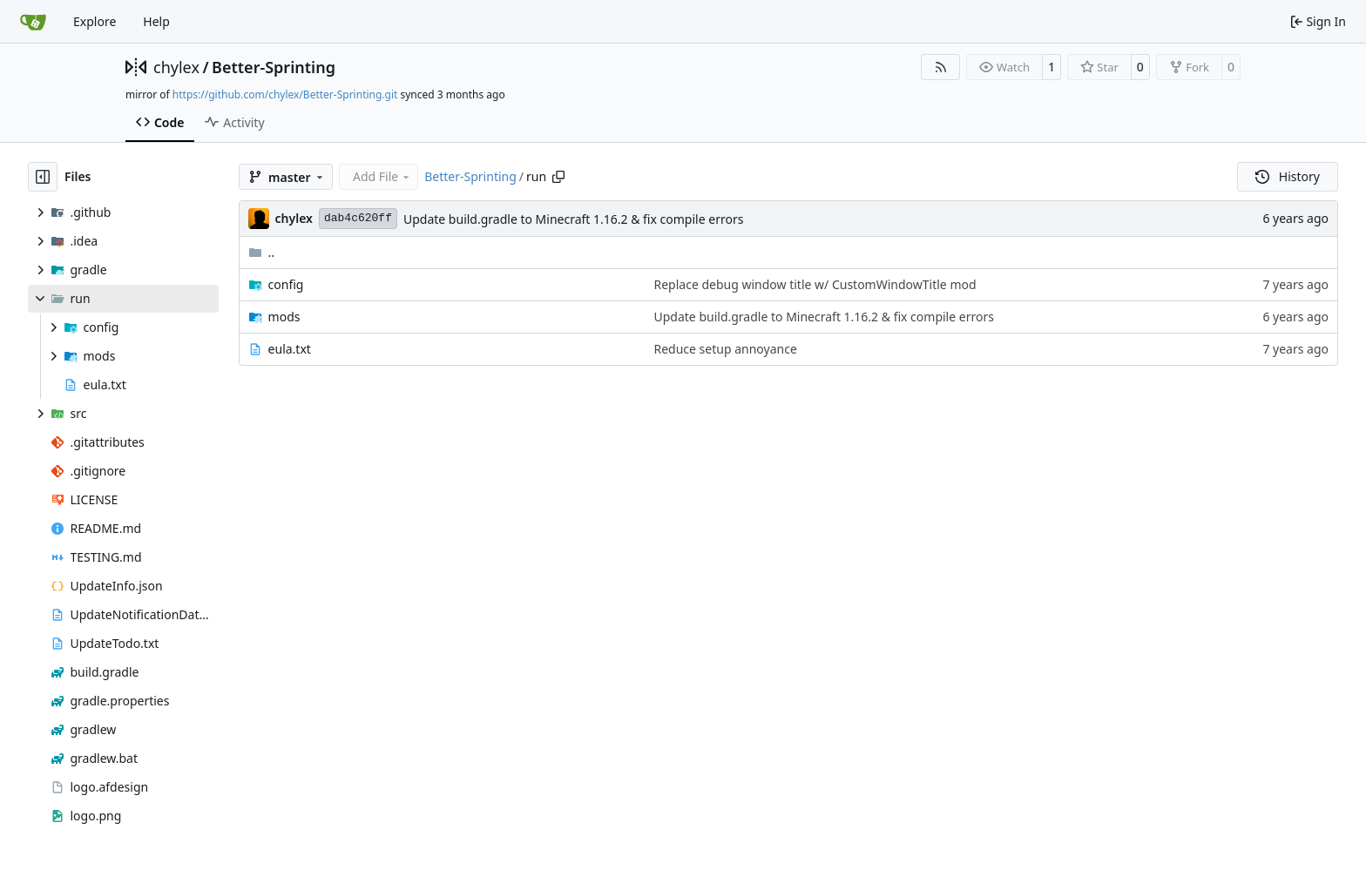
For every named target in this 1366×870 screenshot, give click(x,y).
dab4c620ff (358, 218)
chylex (176, 67)
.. (261, 252)
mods (284, 316)
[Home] (33, 21)
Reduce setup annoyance (725, 349)
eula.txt (289, 349)
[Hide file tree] (42, 177)
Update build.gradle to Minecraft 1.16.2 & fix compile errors (573, 219)
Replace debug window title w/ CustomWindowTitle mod (815, 284)
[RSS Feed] (941, 67)
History (1287, 176)
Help (156, 21)
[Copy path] (558, 177)
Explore (94, 21)
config (286, 284)
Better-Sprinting (273, 67)
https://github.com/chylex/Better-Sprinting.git (285, 94)
